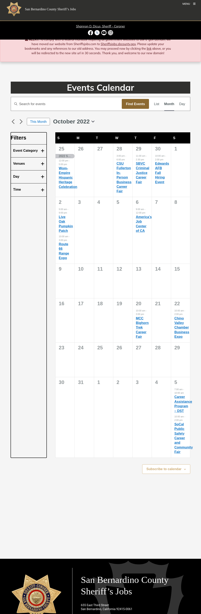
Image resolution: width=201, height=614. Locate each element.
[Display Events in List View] (156, 104)
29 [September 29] (138, 148)
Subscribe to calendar (164, 469)
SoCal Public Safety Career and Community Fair (183, 438)
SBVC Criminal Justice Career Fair (142, 173)
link (149, 48)
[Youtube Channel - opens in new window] (103, 32)
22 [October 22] (177, 303)
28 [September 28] (119, 148)
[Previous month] (13, 121)
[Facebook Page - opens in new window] (91, 32)
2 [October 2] (60, 202)
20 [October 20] (138, 303)
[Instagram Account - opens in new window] (110, 32)
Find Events (135, 104)
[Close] (192, 40)
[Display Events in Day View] (182, 104)
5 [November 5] (175, 382)
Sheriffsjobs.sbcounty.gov (118, 44)
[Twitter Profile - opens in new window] (97, 32)
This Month (38, 121)
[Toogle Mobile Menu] (189, 3)
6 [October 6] (137, 202)
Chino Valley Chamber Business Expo (181, 327)
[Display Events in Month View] (169, 104)
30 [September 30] (158, 148)
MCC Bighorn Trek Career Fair (142, 327)
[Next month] (21, 121)
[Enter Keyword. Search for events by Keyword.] (66, 104)
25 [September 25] (61, 148)
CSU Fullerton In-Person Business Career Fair (124, 177)
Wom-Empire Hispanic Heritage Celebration (68, 177)
